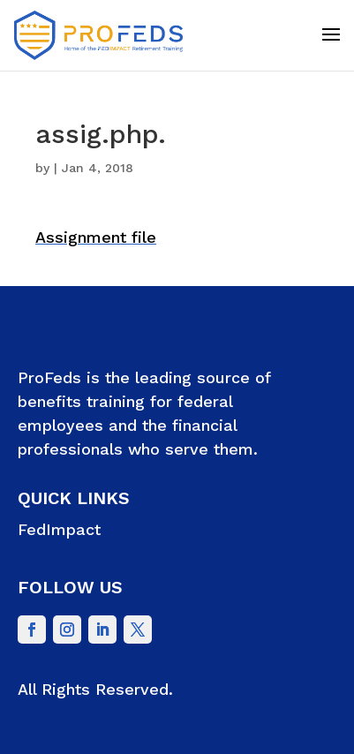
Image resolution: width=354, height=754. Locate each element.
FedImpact (59, 529)
